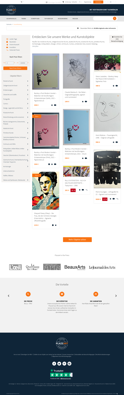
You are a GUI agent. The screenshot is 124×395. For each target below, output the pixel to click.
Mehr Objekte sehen (77, 239)
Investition (12, 47)
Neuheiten (12, 42)
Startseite (9, 24)
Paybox (111, 393)
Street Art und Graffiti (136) (76, 385)
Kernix (115, 393)
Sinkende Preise (14, 50)
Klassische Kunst (8, 112)
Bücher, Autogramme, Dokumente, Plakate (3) (29, 383)
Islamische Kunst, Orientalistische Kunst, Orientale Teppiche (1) (87, 383)
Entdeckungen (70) (55, 383)
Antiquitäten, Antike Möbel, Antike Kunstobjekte (13, 149)
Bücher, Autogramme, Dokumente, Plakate (14, 122)
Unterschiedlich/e (8, 171)
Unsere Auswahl (14, 44)
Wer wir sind (17, 354)
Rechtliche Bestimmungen (103, 354)
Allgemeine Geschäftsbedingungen (61, 356)
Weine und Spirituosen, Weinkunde (14, 180)
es (115, 2)
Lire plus (35, 46)
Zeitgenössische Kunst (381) (91, 385)
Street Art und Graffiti (9, 94)
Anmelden (98, 2)
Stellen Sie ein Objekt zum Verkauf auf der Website (47, 354)
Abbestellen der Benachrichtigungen (85, 354)
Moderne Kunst (8, 81)
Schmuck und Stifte (9, 144)
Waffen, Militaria (8, 175)
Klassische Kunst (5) (110, 383)
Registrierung (87, 2)
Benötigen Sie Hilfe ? (27, 354)
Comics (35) (46, 383)
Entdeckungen (7, 90)
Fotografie (6, 99)
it (113, 2)
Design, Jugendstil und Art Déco (13, 108)
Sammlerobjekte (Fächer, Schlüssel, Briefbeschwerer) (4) (52, 385)
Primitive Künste (8, 133)
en (108, 2)
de (110, 2)
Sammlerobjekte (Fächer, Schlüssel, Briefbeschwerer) (14, 138)
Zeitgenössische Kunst (10, 85)
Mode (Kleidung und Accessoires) (13, 117)
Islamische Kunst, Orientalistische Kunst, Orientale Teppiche (15, 161)
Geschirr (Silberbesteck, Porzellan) (14, 155)
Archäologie (7, 166)
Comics (5, 103)
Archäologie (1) (13, 383)
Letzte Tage (13, 39)
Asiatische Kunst (8, 128)
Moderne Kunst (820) (31, 385)
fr (105, 2)
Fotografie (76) (65, 383)
